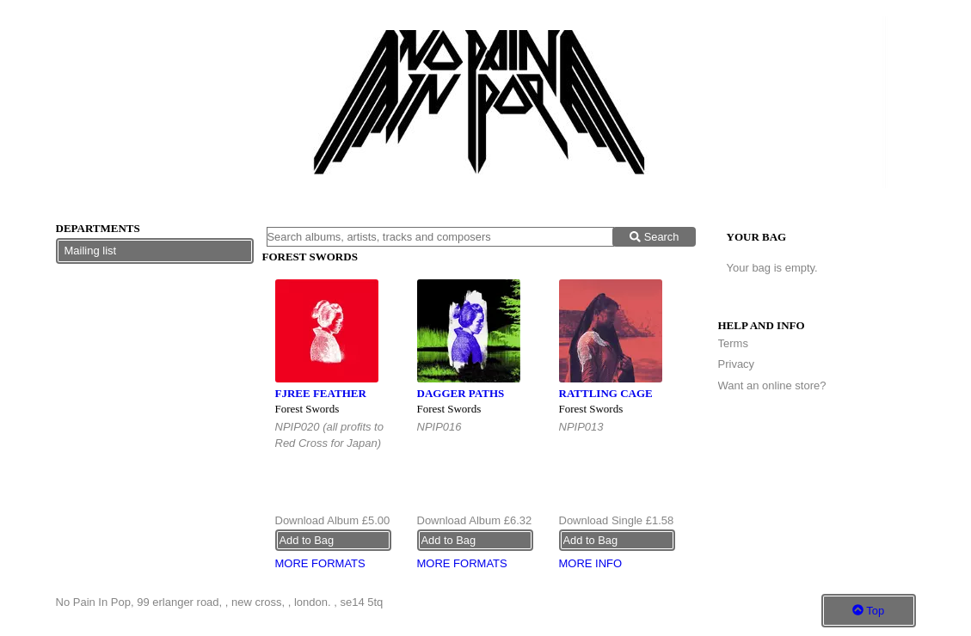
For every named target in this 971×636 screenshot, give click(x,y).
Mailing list (91, 250)
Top (868, 610)
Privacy (736, 364)
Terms (733, 343)
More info (591, 563)
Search (654, 236)
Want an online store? (772, 385)
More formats (320, 563)
